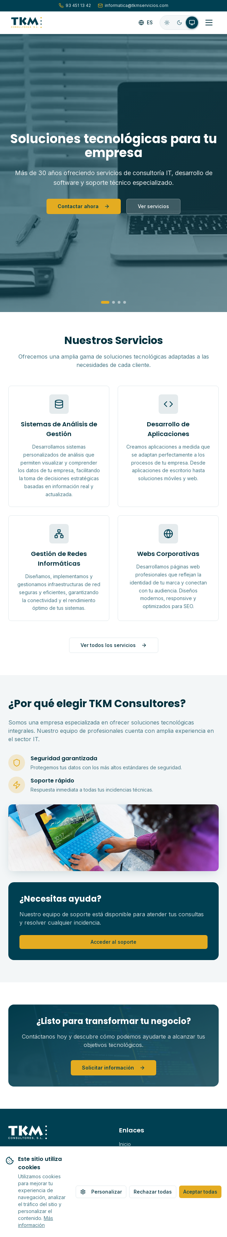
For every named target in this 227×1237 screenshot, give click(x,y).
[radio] (167, 22)
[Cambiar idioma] (145, 22)
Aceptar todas (200, 1192)
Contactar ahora (84, 206)
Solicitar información (113, 1068)
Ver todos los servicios (114, 645)
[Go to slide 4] (124, 302)
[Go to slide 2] (113, 302)
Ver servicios (153, 206)
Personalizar (101, 1192)
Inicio (125, 1144)
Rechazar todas (153, 1192)
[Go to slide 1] (105, 302)
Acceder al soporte (113, 942)
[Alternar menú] (209, 23)
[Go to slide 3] (119, 302)
